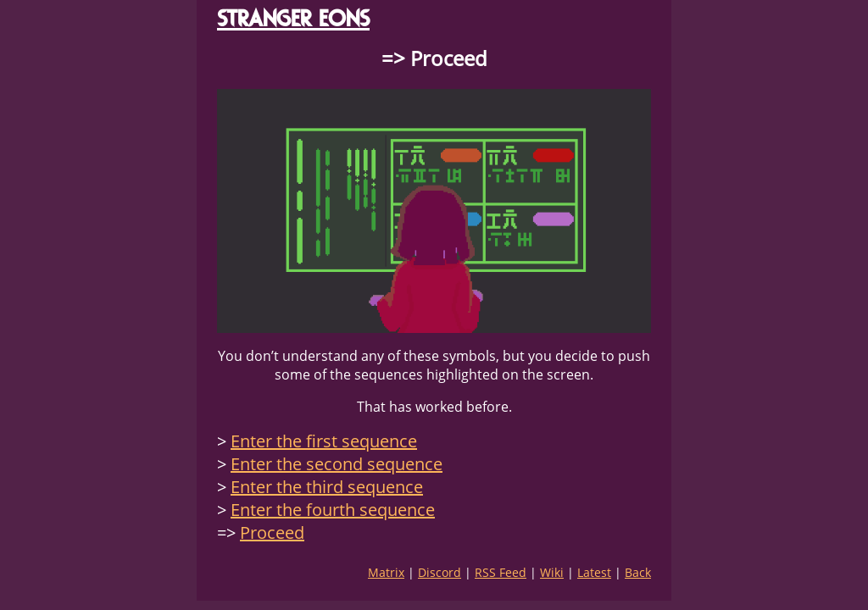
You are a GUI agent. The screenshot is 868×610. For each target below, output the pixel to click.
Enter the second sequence (336, 463)
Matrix (386, 572)
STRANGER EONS (293, 18)
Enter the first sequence (324, 441)
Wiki (552, 572)
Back (638, 572)
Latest (594, 572)
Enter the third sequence (327, 486)
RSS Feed (500, 572)
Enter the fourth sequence (333, 509)
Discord (439, 572)
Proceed (272, 532)
